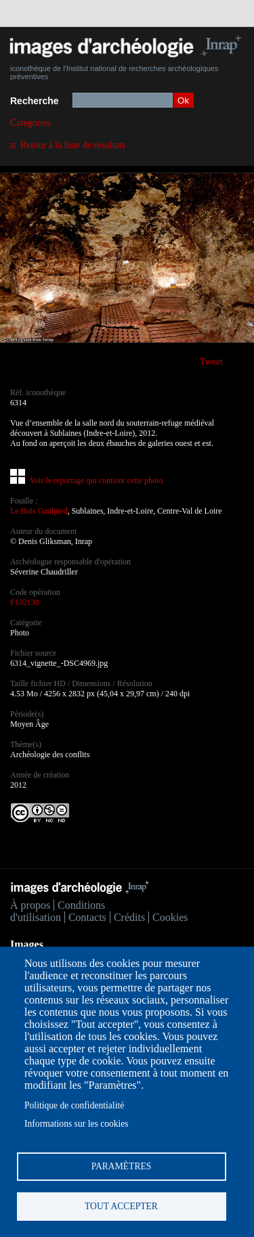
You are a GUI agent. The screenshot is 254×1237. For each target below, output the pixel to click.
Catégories (30, 123)
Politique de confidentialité (74, 1105)
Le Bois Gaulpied (39, 511)
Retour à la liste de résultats (72, 145)
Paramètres (121, 1166)
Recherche (34, 100)
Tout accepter (121, 1206)
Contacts (87, 917)
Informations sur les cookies (76, 1124)
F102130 (24, 602)
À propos (30, 905)
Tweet (211, 362)
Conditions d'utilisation (57, 911)
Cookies (170, 917)
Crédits (129, 917)
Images (26, 944)
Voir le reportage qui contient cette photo (96, 480)
